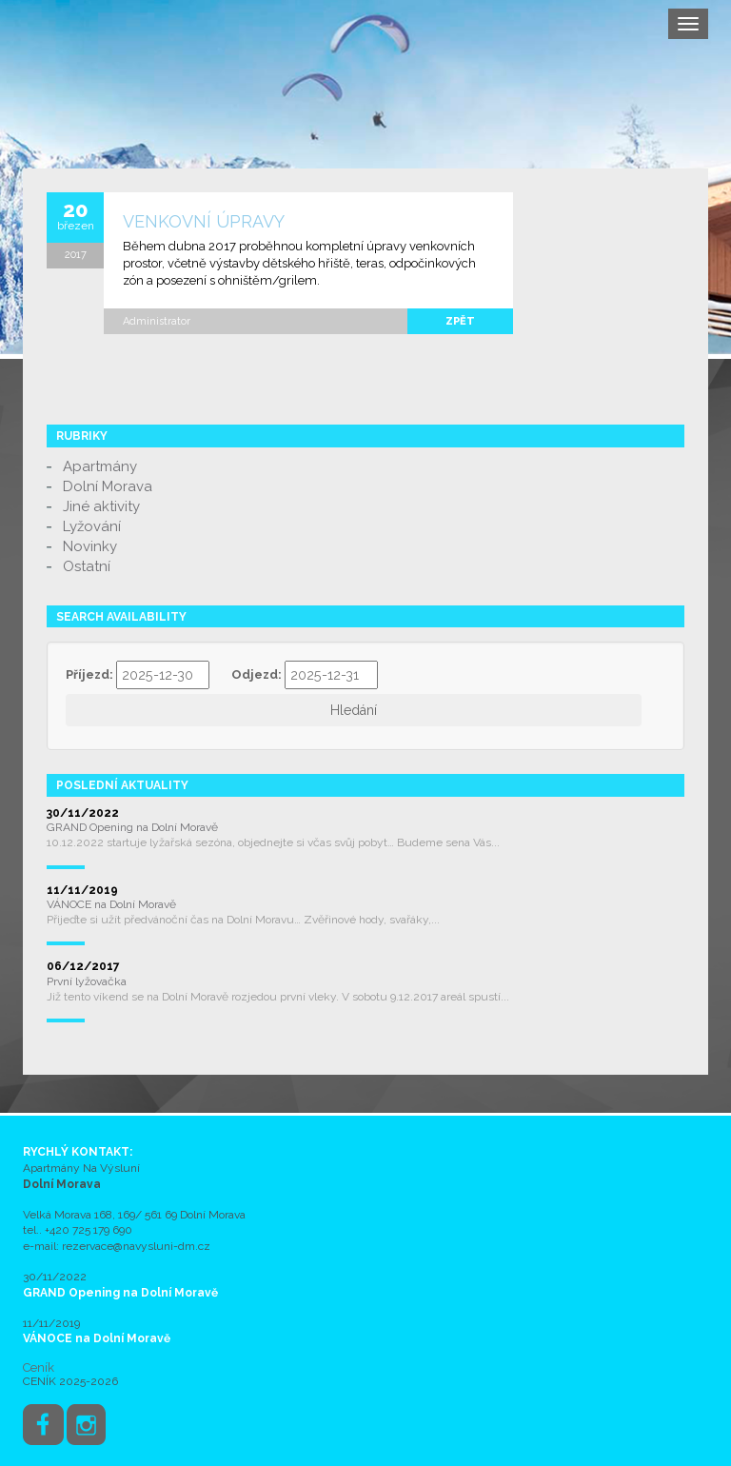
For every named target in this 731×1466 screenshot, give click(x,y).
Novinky (90, 546)
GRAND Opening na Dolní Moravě (132, 827)
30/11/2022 (83, 813)
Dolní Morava (107, 486)
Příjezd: (89, 674)
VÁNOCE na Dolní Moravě (111, 904)
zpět (460, 321)
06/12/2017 (83, 966)
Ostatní (86, 566)
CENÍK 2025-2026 (70, 1381)
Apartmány (100, 466)
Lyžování (92, 526)
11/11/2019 (82, 890)
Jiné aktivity (101, 506)
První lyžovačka (87, 981)
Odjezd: (256, 674)
